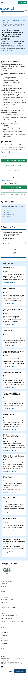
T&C (2, 649)
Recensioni (4, 641)
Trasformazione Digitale (9, 616)
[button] (25, 243)
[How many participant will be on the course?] (14, 175)
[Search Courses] (12, 12)
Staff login (14, 674)
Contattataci (20, 671)
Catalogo (4, 583)
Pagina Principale (6, 20)
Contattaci (23, 3)
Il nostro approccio (7, 599)
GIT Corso (5, 22)
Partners (4, 635)
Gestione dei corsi (7, 618)
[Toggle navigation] (26, 9)
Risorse (3, 591)
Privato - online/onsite (10, 183)
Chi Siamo (4, 630)
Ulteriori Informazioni (7, 50)
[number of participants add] (14, 178)
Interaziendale (8, 180)
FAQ (2, 646)
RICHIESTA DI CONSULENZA (14, 165)
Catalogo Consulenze (8, 608)
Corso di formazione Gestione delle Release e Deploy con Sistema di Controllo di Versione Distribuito (13, 25)
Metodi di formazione (8, 589)
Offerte (3, 586)
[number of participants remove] (14, 173)
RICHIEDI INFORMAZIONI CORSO (14, 161)
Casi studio (5, 602)
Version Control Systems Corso (19, 20)
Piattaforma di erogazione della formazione (12, 621)
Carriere (4, 643)
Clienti (3, 638)
